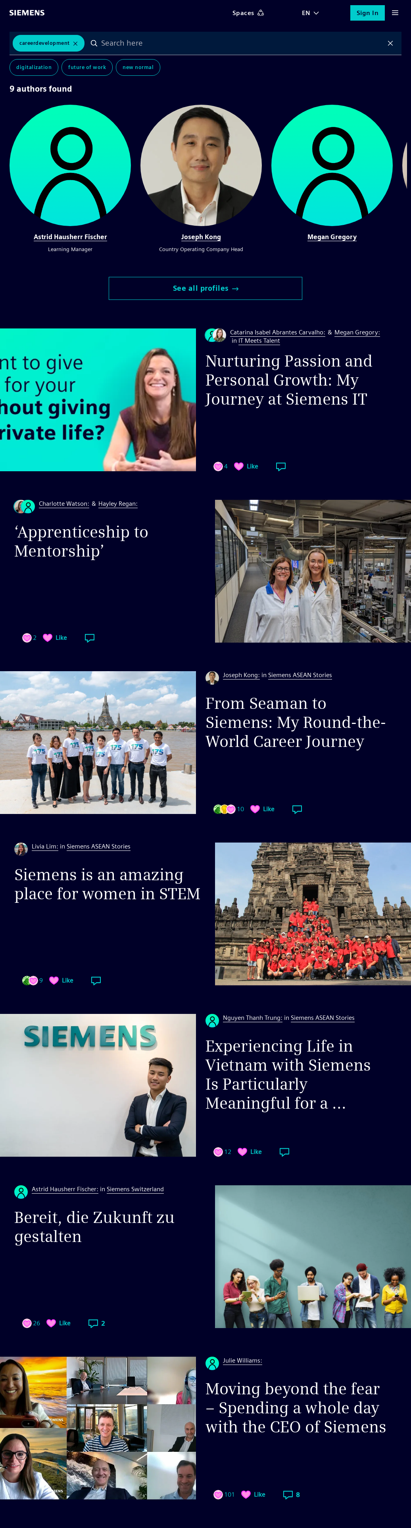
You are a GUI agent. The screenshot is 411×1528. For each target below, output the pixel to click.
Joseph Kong (201, 237)
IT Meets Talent (259, 340)
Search (94, 43)
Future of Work (87, 67)
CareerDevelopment (44, 43)
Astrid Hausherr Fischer (70, 237)
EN (306, 13)
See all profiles (205, 288)
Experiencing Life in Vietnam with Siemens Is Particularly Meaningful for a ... (288, 1075)
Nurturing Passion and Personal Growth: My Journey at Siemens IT (289, 380)
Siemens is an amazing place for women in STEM (107, 884)
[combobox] (242, 43)
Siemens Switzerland (135, 1189)
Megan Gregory (332, 237)
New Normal (138, 67)
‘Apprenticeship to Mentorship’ (81, 541)
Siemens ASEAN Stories (300, 675)
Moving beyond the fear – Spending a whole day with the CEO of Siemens (296, 1407)
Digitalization (34, 67)
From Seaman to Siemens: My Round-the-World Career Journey (296, 722)
